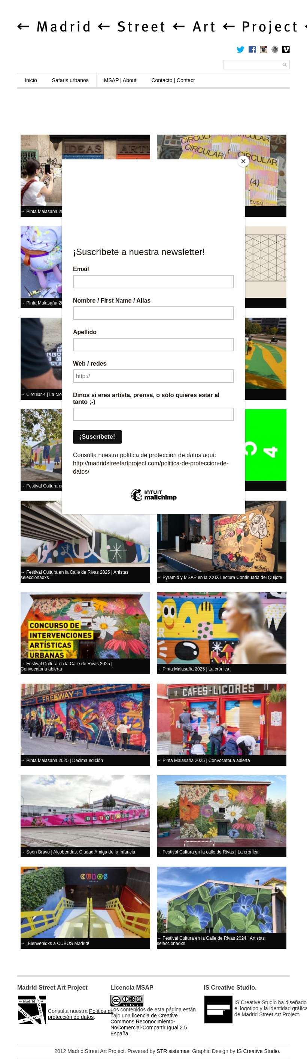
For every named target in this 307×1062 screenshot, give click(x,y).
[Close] (243, 161)
